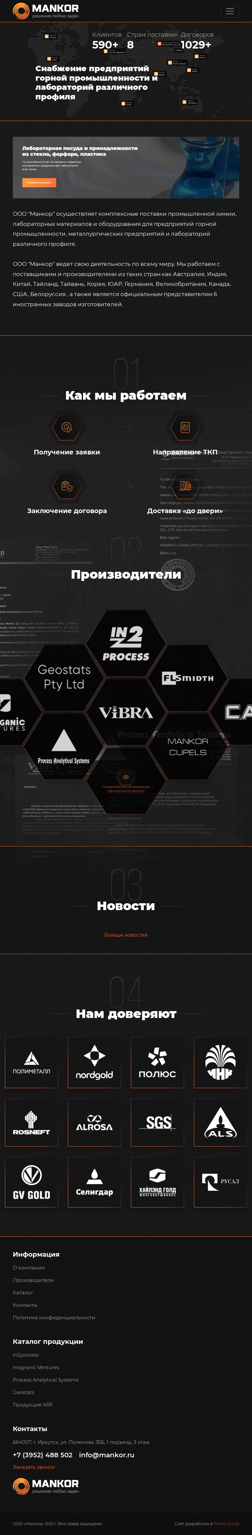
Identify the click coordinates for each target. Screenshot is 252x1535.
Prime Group (226, 1523)
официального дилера (126, 790)
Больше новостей (126, 935)
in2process (26, 1355)
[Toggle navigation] (230, 11)
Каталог (23, 1292)
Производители (33, 1280)
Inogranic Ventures (36, 1367)
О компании (29, 1268)
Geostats (23, 1392)
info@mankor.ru (107, 1455)
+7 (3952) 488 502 (43, 1455)
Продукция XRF (33, 1405)
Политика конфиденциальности (54, 1317)
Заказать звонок (34, 1467)
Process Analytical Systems (45, 1380)
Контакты (25, 1305)
